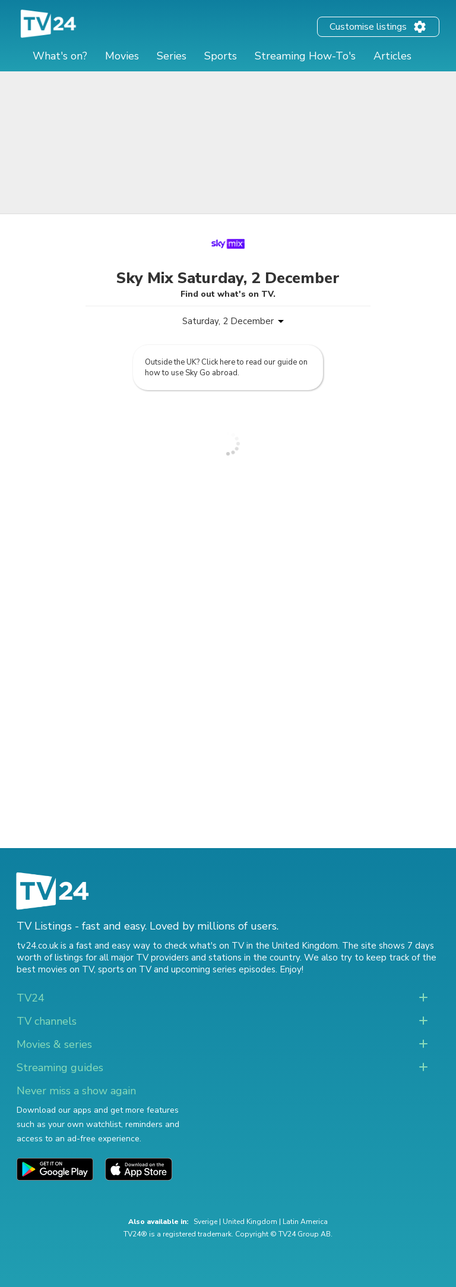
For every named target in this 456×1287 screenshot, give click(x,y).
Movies (122, 56)
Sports (220, 56)
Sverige (205, 1221)
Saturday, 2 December (228, 321)
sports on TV (124, 969)
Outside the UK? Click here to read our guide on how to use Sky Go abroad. (226, 367)
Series (171, 56)
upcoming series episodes (223, 969)
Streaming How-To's (305, 56)
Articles (392, 56)
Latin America (305, 1221)
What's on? (60, 56)
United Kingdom (250, 1221)
